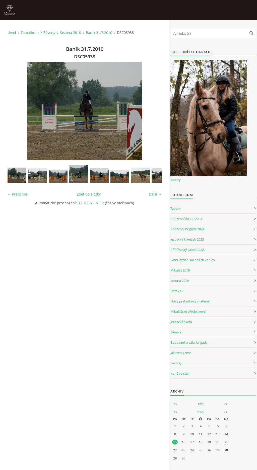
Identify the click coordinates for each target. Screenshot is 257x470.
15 (175, 442)
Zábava (175, 332)
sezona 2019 (179, 280)
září (200, 404)
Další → (155, 194)
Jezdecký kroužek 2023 (187, 239)
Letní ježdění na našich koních (192, 260)
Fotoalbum (30, 32)
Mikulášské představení (188, 311)
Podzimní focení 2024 (186, 218)
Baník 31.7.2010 (99, 32)
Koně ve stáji (179, 373)
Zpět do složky (89, 194)
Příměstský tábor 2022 (187, 249)
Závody (49, 32)
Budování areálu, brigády (189, 342)
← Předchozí (18, 194)
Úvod (12, 32)
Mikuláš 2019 (180, 270)
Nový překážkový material (190, 301)
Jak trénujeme (180, 352)
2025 (200, 412)
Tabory (175, 179)
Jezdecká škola (181, 322)
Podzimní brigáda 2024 (187, 229)
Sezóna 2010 (70, 32)
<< (175, 404)
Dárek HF (177, 291)
